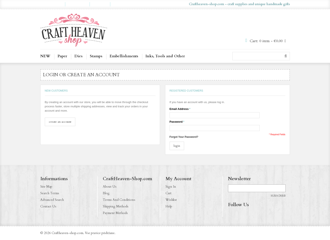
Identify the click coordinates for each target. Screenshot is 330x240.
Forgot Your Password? (184, 136)
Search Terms (49, 193)
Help (169, 206)
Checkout (100, 4)
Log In (118, 4)
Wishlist (171, 200)
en (159, 4)
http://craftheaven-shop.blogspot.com (256, 213)
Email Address (179, 109)
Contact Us (48, 206)
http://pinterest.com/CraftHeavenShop (248, 213)
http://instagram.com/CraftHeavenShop (239, 213)
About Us (109, 186)
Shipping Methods (115, 206)
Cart (169, 193)
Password (176, 122)
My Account (52, 4)
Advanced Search (52, 200)
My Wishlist (77, 4)
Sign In (171, 186)
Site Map (46, 186)
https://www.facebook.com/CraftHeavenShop (231, 213)
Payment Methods (115, 213)
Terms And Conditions (119, 200)
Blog (106, 193)
